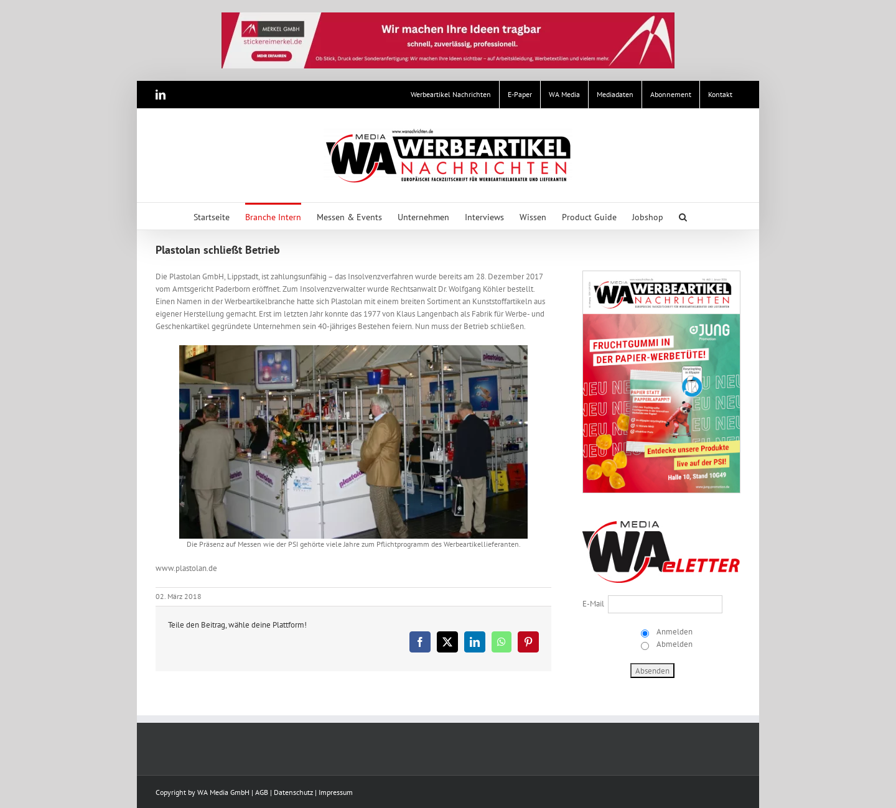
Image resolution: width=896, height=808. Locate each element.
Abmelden (674, 644)
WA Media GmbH (223, 792)
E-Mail (593, 603)
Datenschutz (293, 792)
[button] (683, 216)
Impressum (336, 792)
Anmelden (674, 631)
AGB (261, 792)
